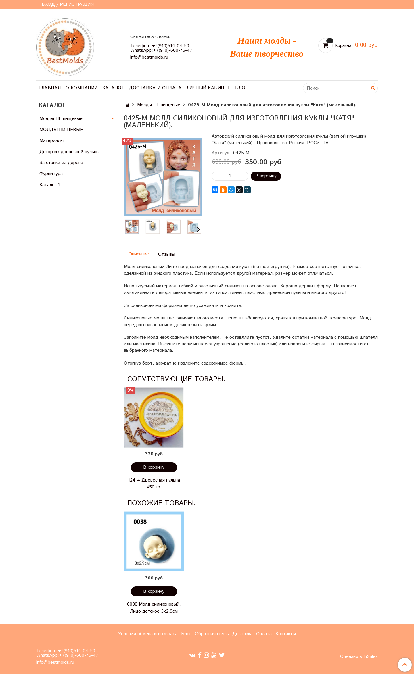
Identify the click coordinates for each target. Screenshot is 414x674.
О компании (82, 88)
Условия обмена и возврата (147, 634)
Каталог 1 (49, 185)
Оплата (264, 634)
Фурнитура (51, 173)
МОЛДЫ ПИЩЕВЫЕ (61, 129)
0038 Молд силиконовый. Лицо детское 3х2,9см (154, 608)
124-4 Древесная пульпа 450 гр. (154, 483)
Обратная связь (212, 634)
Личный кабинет (208, 88)
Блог (241, 88)
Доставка (242, 634)
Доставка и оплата (155, 88)
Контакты (285, 634)
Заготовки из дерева (61, 162)
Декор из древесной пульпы (69, 152)
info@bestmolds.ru (149, 57)
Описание (139, 254)
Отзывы (166, 254)
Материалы (51, 140)
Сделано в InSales (359, 656)
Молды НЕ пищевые (158, 105)
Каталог (113, 88)
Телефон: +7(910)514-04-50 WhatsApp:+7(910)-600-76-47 (161, 48)
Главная (50, 88)
